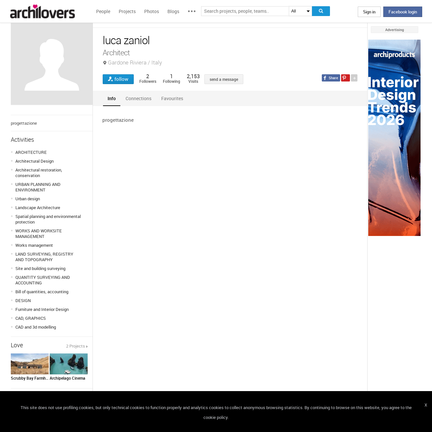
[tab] (112, 98)
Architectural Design (34, 161)
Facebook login (403, 12)
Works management (34, 245)
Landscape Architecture (37, 207)
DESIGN (23, 300)
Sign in (369, 12)
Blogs (173, 11)
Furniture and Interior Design (42, 309)
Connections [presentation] (138, 98)
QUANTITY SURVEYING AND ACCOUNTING (42, 280)
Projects (127, 11)
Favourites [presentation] (172, 98)
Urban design (27, 199)
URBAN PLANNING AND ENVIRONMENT (37, 187)
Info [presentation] (112, 98)
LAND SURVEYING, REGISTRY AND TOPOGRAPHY (44, 256)
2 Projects (75, 346)
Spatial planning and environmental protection (48, 219)
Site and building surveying (40, 268)
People (103, 11)
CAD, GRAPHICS (30, 318)
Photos (151, 11)
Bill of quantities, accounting (41, 292)
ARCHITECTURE (31, 152)
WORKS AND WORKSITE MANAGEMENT (38, 233)
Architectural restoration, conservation (38, 172)
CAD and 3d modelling (35, 327)
